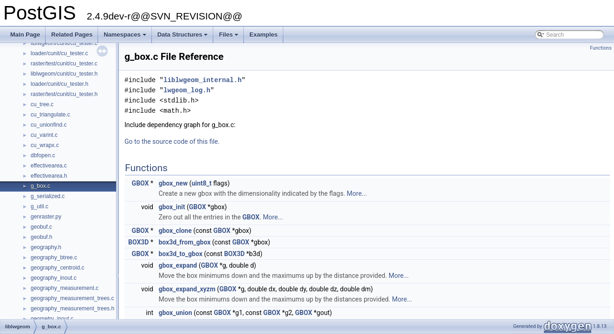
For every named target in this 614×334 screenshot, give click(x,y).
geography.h (46, 247)
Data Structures (183, 37)
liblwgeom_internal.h (202, 80)
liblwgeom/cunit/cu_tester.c (64, 43)
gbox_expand (177, 265)
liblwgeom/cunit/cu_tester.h (64, 74)
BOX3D (138, 242)
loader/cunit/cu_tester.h (59, 84)
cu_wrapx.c (45, 145)
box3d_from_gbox (184, 242)
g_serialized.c (48, 196)
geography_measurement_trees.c (72, 298)
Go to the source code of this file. (172, 141)
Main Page (25, 34)
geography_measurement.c (64, 288)
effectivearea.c (49, 165)
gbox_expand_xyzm (186, 289)
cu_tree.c (42, 104)
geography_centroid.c (57, 267)
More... (357, 193)
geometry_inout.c (52, 318)
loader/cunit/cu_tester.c (59, 53)
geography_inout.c (54, 278)
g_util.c (39, 206)
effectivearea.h (49, 176)
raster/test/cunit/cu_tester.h (64, 94)
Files (229, 37)
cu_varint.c (44, 135)
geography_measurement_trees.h (72, 308)
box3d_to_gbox (180, 253)
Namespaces (126, 37)
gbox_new (173, 183)
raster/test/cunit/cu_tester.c (64, 63)
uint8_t (201, 183)
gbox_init (171, 207)
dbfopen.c (43, 155)
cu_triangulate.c (50, 114)
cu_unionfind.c (48, 125)
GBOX (140, 183)
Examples (263, 34)
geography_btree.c (54, 257)
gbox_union (175, 312)
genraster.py (46, 216)
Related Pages (71, 34)
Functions (601, 48)
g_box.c (40, 186)
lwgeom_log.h (186, 90)
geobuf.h (41, 237)
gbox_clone (174, 230)
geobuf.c (41, 227)
